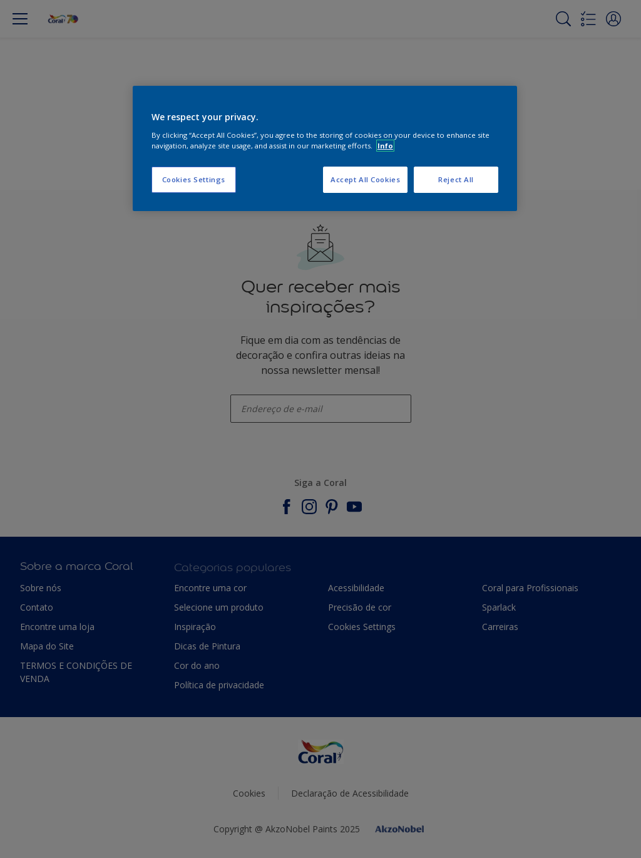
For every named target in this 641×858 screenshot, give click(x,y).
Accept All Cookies (365, 179)
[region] (325, 148)
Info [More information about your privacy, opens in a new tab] (385, 145)
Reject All (456, 179)
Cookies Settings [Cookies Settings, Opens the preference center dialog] (193, 179)
